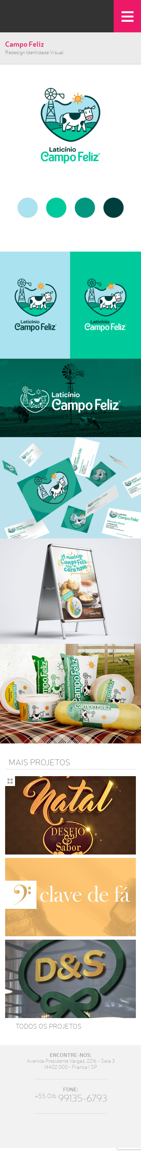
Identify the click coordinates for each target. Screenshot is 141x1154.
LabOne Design (36, 19)
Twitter (61, 1130)
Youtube (99, 1130)
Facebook (42, 1130)
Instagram (80, 1130)
